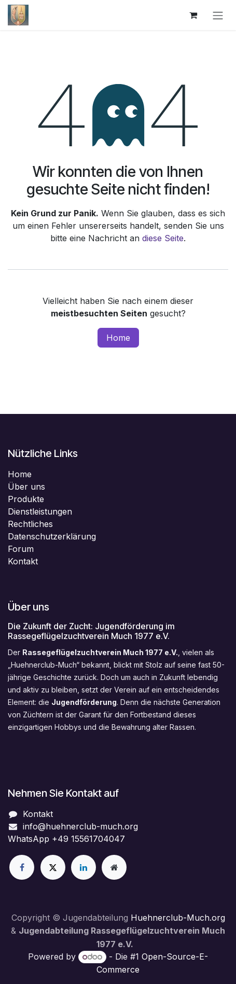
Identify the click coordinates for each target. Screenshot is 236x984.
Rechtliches (30, 524)
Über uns (26, 486)
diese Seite (163, 238)
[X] (52, 867)
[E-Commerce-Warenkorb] (193, 15)
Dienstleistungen (40, 511)
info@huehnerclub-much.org (80, 826)
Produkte (26, 499)
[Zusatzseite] (114, 867)
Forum (21, 549)
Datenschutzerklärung (52, 536)
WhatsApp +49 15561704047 (66, 839)
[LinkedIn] (83, 867)
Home (118, 337)
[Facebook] (21, 867)
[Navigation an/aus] (217, 15)
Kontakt (23, 561)
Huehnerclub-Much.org (178, 917)
